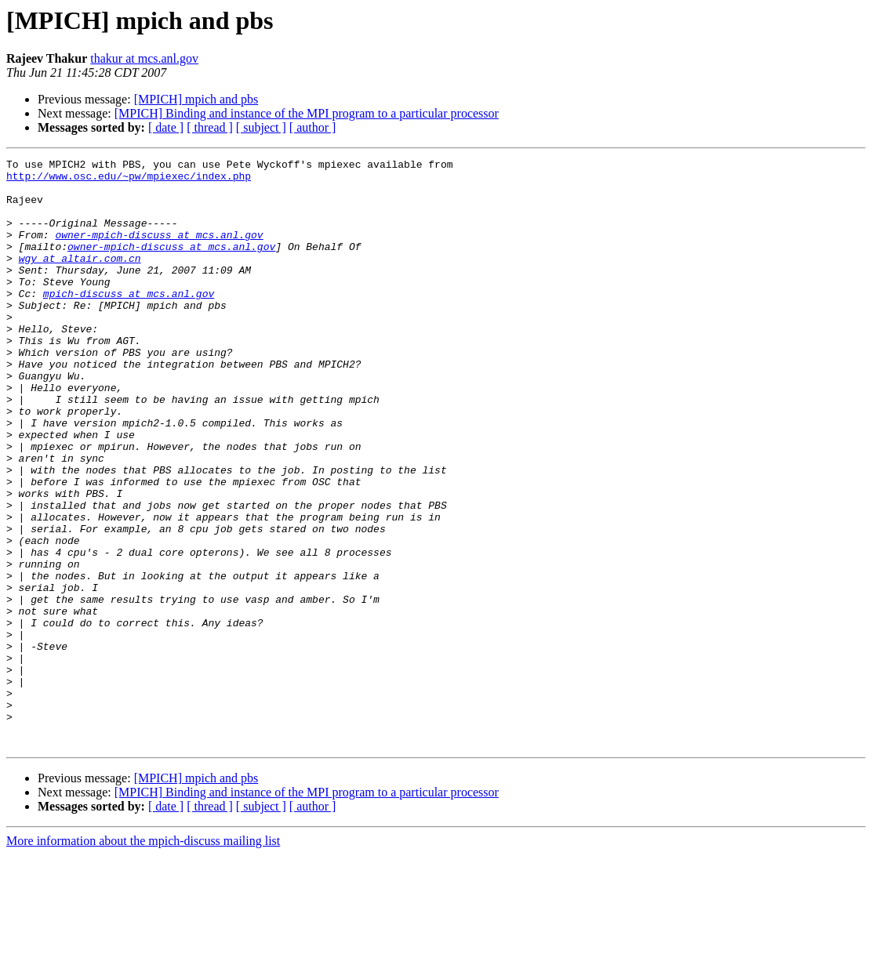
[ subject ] (261, 127)
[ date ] (165, 127)
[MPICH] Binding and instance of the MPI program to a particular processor (306, 113)
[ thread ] (210, 127)
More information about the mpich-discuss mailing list (143, 958)
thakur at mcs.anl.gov (144, 58)
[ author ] (312, 127)
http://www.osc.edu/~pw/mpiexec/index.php (128, 180)
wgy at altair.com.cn (80, 279)
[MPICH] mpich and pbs (196, 99)
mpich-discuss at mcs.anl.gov (128, 321)
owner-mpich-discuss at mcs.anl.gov (159, 251)
